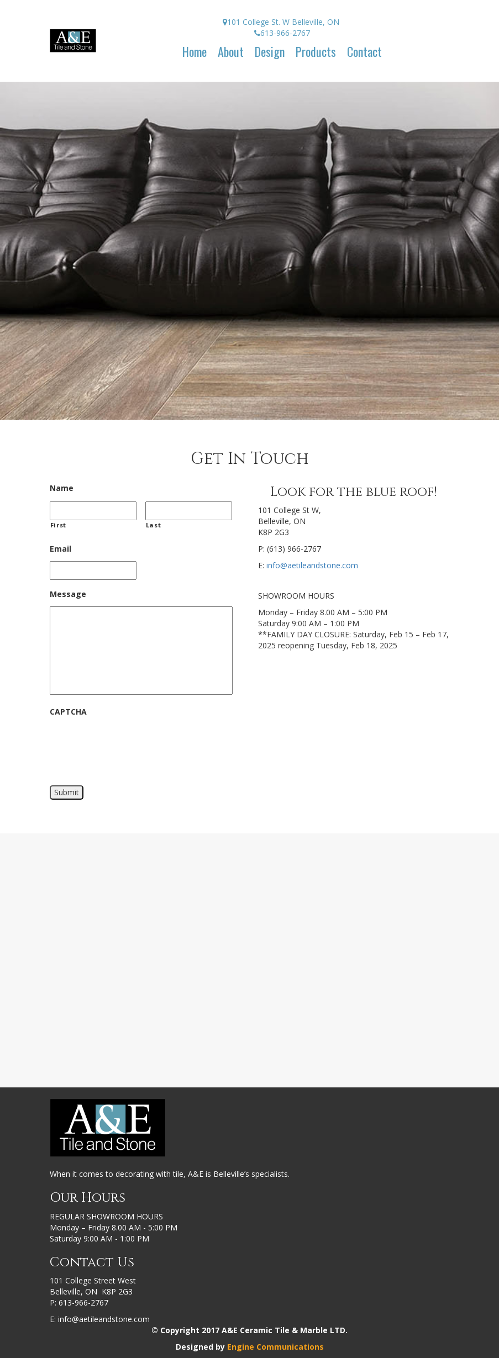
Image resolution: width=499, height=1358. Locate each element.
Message (68, 594)
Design (270, 51)
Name (61, 488)
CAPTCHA (68, 712)
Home (194, 51)
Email (60, 549)
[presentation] (134, 746)
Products (316, 51)
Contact (364, 51)
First (58, 525)
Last (153, 525)
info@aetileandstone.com (312, 565)
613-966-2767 (83, 1302)
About (231, 51)
